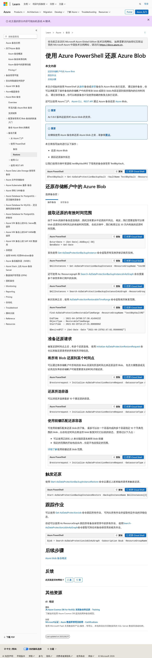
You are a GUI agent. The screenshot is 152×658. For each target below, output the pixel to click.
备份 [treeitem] (15, 149)
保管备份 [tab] (64, 202)
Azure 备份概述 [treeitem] (15, 53)
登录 (146, 3)
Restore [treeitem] (16, 154)
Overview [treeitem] (12, 102)
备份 (68, 32)
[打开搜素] (140, 4)
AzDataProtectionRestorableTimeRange (90, 299)
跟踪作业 (52, 75)
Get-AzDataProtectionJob (68, 512)
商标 (90, 656)
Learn (48, 32)
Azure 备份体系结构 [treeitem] (17, 59)
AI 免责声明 (7, 656)
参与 (41, 656)
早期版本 (21, 656)
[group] (96, 177)
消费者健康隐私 (63, 656)
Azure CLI (76, 101)
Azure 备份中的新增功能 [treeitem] (19, 64)
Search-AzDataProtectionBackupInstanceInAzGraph (107, 273)
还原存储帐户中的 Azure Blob (61, 71)
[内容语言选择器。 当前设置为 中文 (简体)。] (10, 649)
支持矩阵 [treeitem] (12, 113)
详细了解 (52, 449)
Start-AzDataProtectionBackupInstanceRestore (74, 481)
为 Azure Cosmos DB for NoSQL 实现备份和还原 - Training (72, 609)
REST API (88, 101)
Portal (129, 12)
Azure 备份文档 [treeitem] (13, 42)
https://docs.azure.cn (110, 44)
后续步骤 (52, 79)
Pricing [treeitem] (11, 69)
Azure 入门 (142, 12)
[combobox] (20, 36)
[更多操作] (144, 32)
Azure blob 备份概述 (56, 558)
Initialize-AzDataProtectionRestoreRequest (118, 346)
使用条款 (80, 656)
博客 (31, 656)
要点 (107, 134)
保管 (93, 86)
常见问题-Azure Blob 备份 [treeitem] (20, 107)
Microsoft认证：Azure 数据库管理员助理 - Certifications (71, 622)
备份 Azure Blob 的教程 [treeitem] (19, 127)
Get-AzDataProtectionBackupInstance (77, 252)
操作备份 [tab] (52, 202)
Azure (58, 32)
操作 (81, 86)
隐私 (48, 656)
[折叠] (36, 30)
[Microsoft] (5, 4)
